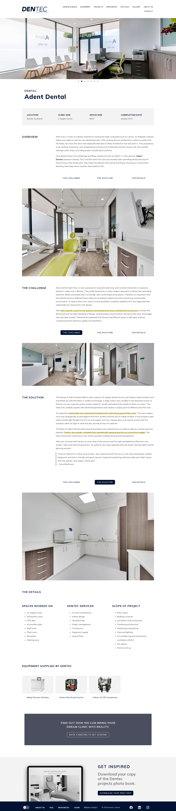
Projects (98, 7)
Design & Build (70, 7)
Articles (124, 7)
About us (148, 7)
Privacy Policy (90, 807)
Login (77, 807)
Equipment (85, 7)
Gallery (136, 7)
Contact (148, 11)
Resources (111, 7)
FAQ (51, 807)
